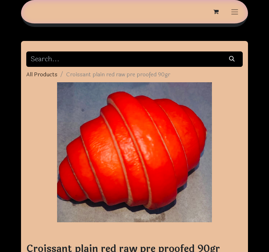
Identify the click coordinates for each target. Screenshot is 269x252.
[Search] (232, 59)
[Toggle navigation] (235, 12)
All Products (41, 74)
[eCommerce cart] (215, 11)
